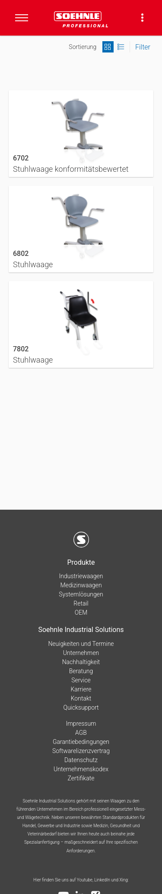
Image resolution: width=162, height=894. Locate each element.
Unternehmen (81, 652)
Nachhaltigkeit (81, 661)
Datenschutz (81, 759)
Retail (80, 603)
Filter (142, 47)
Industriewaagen (81, 576)
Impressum (81, 723)
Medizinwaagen (81, 585)
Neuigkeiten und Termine (81, 643)
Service (81, 680)
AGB (81, 732)
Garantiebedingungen (81, 741)
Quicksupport (80, 707)
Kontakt (81, 698)
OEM (81, 612)
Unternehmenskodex (81, 769)
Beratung (81, 671)
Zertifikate (81, 778)
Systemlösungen (81, 594)
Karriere (81, 689)
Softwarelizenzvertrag (81, 750)
